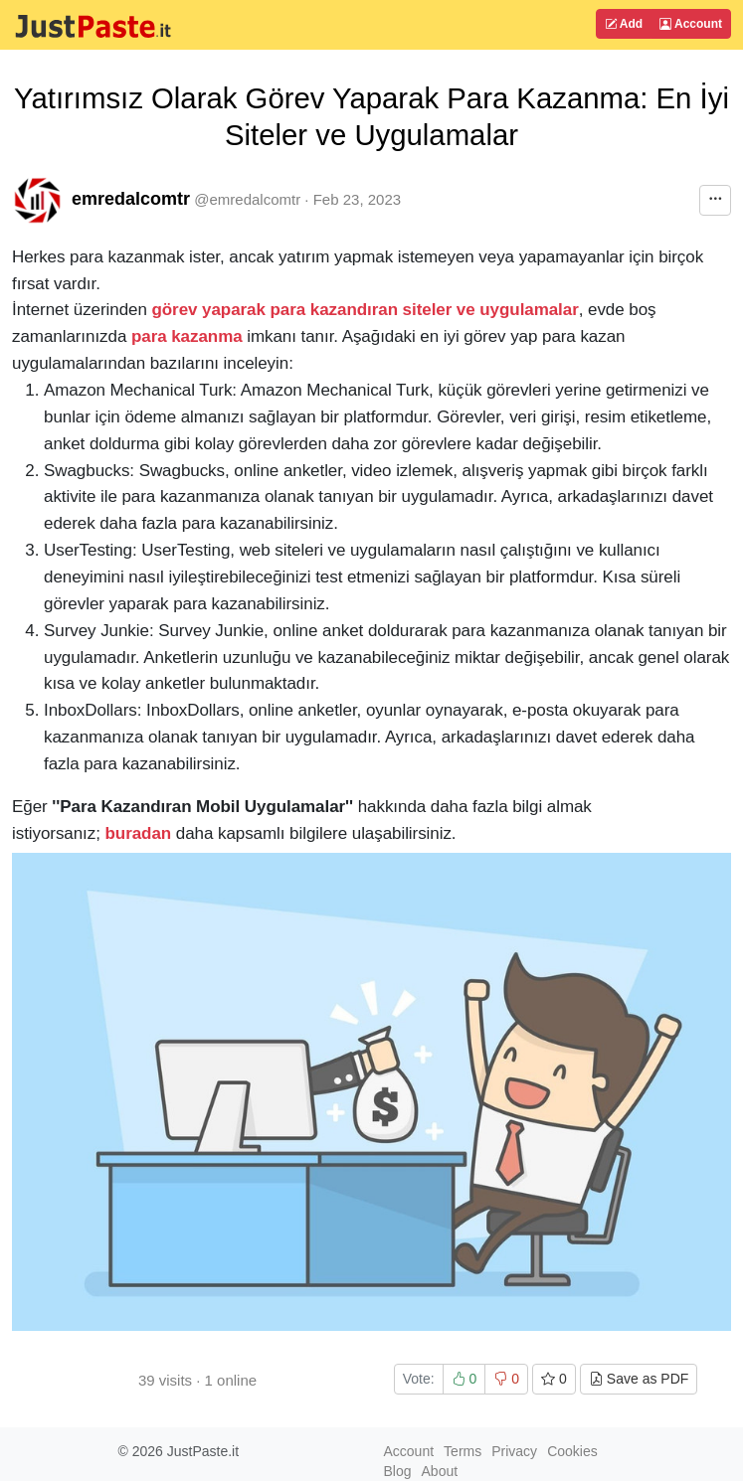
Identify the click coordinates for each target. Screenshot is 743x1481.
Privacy (514, 1451)
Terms (462, 1451)
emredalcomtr (131, 199)
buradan (138, 833)
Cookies (572, 1451)
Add (624, 24)
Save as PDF (638, 1379)
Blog (398, 1471)
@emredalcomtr (247, 199)
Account (690, 24)
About (440, 1471)
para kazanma (187, 336)
